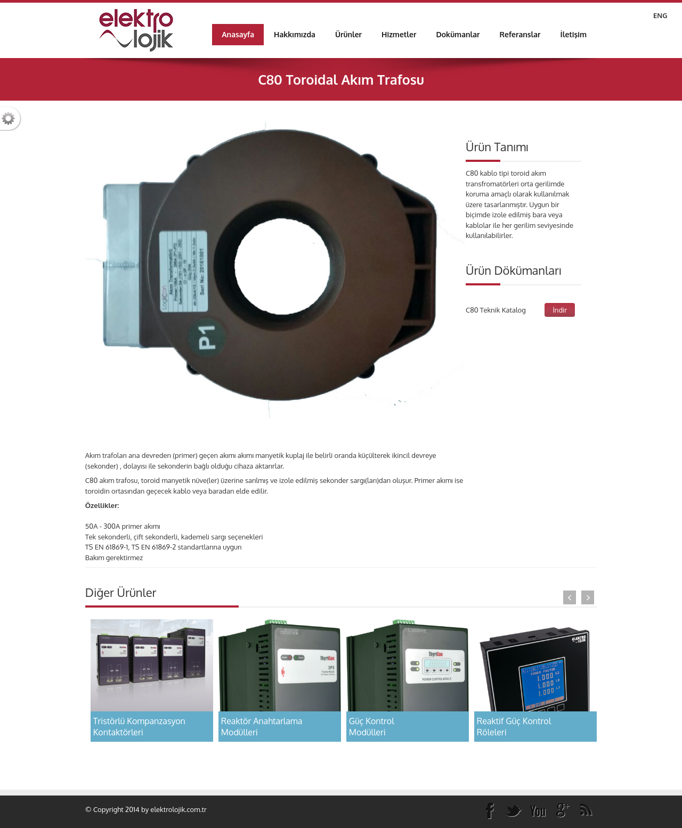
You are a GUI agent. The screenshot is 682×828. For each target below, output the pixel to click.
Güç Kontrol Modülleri (371, 726)
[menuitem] (294, 34)
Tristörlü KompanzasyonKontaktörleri (139, 726)
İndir (560, 310)
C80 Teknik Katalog (496, 310)
